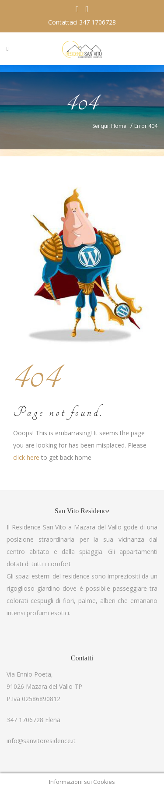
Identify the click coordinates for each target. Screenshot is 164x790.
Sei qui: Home (109, 126)
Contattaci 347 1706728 (82, 22)
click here (26, 457)
